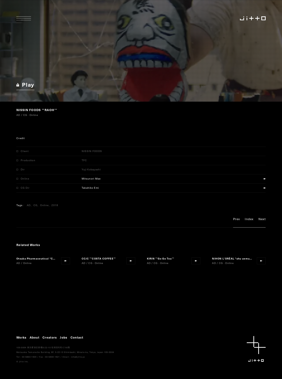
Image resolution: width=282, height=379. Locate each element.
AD (29, 205)
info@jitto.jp (78, 356)
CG (35, 205)
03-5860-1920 (29, 356)
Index (249, 219)
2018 (54, 205)
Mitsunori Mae (91, 178)
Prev (236, 219)
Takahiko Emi (90, 188)
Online (44, 205)
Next (262, 219)
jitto (256, 349)
